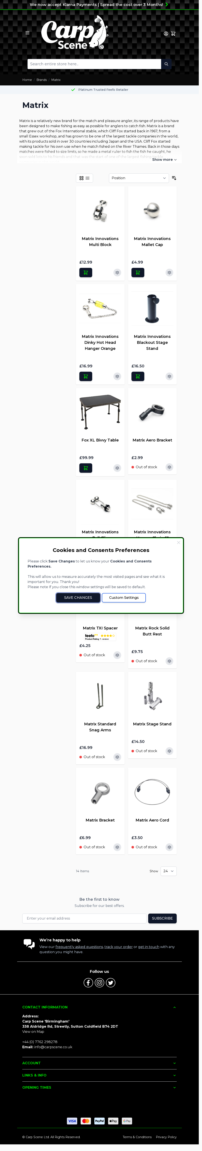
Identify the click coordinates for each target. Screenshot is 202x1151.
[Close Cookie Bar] (178, 542)
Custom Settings (124, 598)
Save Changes (78, 598)
